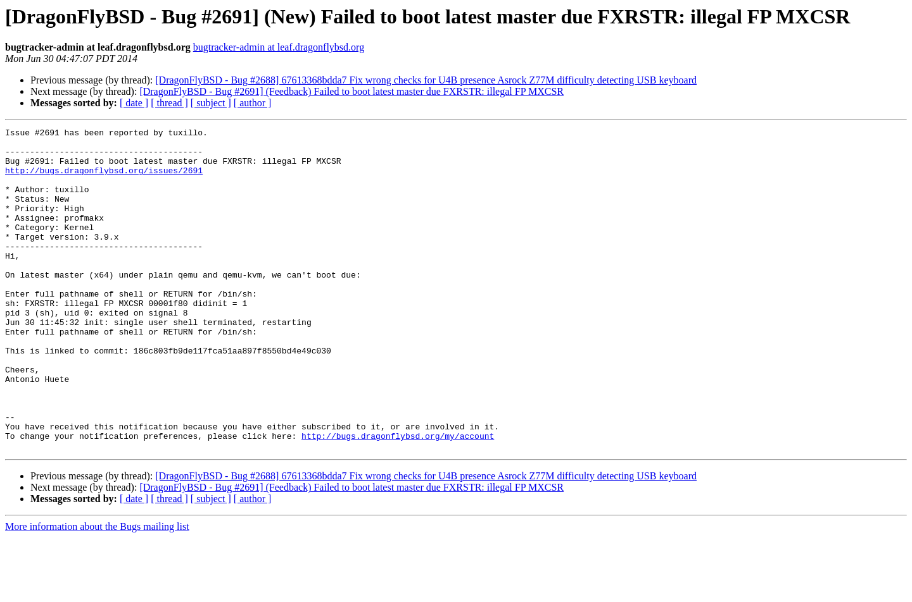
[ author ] (253, 102)
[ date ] (134, 102)
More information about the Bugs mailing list (97, 591)
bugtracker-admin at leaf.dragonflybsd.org (278, 47)
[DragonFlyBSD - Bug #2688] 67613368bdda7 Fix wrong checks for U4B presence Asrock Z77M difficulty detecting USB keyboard (426, 80)
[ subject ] (211, 102)
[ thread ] (169, 102)
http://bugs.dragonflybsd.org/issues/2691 (104, 179)
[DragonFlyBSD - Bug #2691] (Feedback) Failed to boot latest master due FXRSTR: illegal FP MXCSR (351, 91)
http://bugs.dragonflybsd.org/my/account (397, 498)
